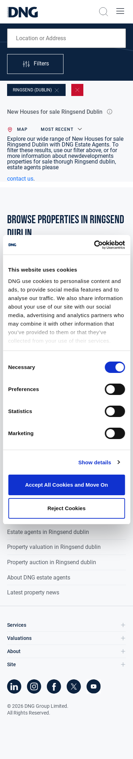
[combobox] (66, 38)
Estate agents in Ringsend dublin (48, 532)
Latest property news (33, 592)
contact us (20, 178)
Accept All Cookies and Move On (66, 485)
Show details (94, 462)
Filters (35, 64)
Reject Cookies (67, 508)
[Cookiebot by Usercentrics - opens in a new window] (95, 245)
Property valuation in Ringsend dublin (54, 547)
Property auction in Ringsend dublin (51, 562)
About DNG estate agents (38, 577)
